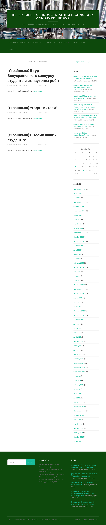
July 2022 (76, 272)
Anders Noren (88, 520)
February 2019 (78, 359)
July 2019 (76, 350)
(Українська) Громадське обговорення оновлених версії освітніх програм (84, 107)
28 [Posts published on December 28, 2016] (83, 170)
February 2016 (78, 428)
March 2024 (77, 224)
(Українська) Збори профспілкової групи (81, 134)
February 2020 (78, 341)
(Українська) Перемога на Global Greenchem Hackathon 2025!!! (85, 78)
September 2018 (79, 372)
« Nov (76, 174)
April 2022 (77, 280)
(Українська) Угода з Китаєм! (35, 112)
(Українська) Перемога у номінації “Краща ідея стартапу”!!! (82, 87)
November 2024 (79, 202)
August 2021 (78, 298)
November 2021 (79, 289)
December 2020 (79, 311)
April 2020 (77, 337)
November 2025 (79, 189)
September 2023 (79, 241)
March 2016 (77, 424)
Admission (37, 42)
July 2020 (76, 324)
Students (49, 42)
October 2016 (78, 415)
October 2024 (78, 207)
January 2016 (78, 433)
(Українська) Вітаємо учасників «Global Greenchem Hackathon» (85, 117)
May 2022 (77, 276)
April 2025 (77, 198)
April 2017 (77, 398)
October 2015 (78, 437)
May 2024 (77, 215)
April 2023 (77, 259)
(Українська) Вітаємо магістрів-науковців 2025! (85, 97)
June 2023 (77, 250)
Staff (73, 42)
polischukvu (28, 90)
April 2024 (77, 220)
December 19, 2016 (14, 117)
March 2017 (77, 402)
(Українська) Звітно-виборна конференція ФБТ (84, 125)
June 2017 (77, 389)
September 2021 (79, 293)
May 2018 (77, 376)
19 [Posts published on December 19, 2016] (75, 167)
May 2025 (77, 193)
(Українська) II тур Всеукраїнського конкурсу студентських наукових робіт (34, 78)
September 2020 (79, 315)
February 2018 (78, 385)
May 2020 (77, 333)
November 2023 (79, 233)
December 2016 (79, 407)
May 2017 (77, 394)
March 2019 (77, 354)
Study (83, 42)
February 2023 (78, 263)
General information (18, 42)
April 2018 (77, 380)
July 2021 (76, 302)
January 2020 (78, 346)
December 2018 (79, 363)
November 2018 (79, 367)
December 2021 (79, 285)
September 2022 (79, 267)
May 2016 (77, 420)
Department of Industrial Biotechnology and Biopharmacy (53, 16)
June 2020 (77, 328)
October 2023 (78, 237)
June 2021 (77, 307)
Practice (13, 49)
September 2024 (79, 211)
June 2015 (77, 441)
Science (62, 42)
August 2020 (78, 320)
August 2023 (78, 246)
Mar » (96, 174)
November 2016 (79, 411)
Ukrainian (38, 96)
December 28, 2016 (14, 90)
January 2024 (78, 228)
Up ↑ (97, 520)
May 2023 (77, 254)
